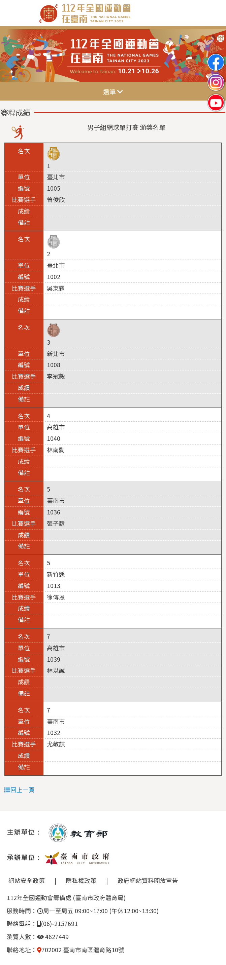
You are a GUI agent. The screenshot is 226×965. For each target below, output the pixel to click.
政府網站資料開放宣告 (148, 880)
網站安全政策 (26, 880)
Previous (11, 55)
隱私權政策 (81, 880)
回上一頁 (19, 789)
